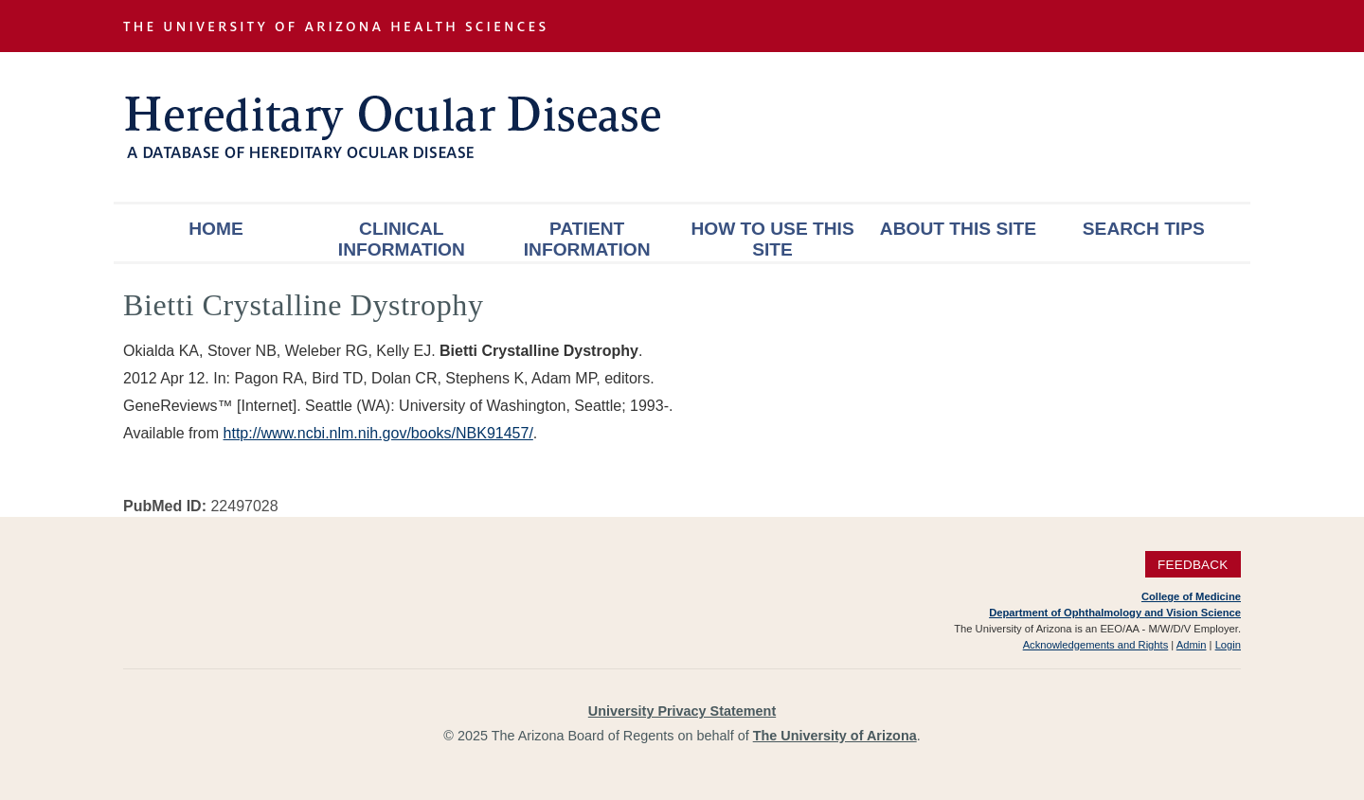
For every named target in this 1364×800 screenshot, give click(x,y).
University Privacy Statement (682, 711)
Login (1228, 644)
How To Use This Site (772, 239)
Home (215, 229)
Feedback (1193, 565)
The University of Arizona (835, 735)
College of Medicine (1191, 596)
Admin (1191, 644)
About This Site (958, 229)
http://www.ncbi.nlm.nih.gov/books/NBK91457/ (378, 433)
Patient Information (587, 239)
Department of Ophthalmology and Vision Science (1115, 612)
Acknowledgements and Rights (1096, 644)
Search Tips (1144, 229)
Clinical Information (401, 239)
